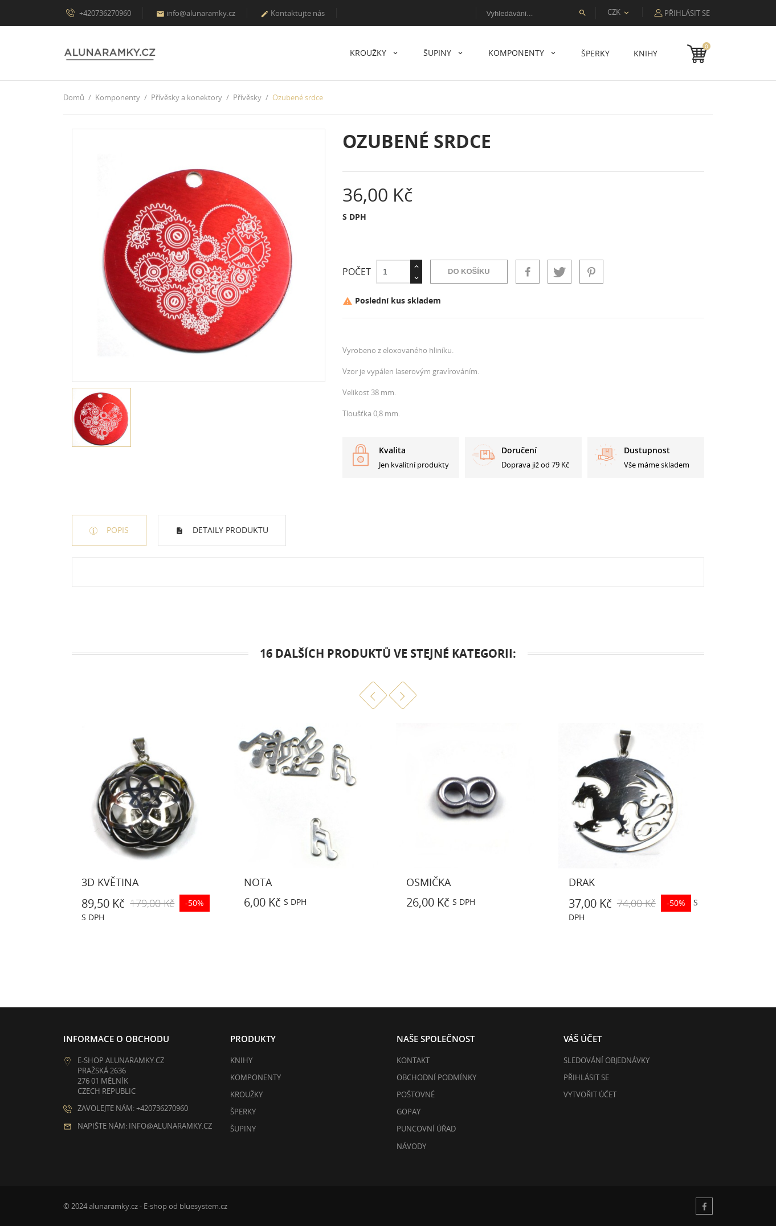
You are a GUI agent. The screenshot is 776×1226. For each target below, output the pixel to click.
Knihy (645, 53)
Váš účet (582, 1038)
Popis (116, 529)
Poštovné (416, 1094)
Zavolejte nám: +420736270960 (132, 1108)
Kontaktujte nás (292, 13)
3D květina (109, 882)
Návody (411, 1146)
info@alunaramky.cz (195, 13)
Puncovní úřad (426, 1129)
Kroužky (369, 52)
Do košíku (469, 271)
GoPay (408, 1111)
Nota (258, 882)
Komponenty (517, 52)
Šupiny (438, 52)
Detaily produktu (229, 529)
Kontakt (413, 1060)
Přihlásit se (586, 1077)
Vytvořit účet (589, 1094)
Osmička (428, 882)
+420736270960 (98, 12)
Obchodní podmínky (436, 1077)
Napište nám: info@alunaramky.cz (144, 1126)
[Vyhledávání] (536, 13)
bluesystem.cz (203, 1206)
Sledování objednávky (606, 1060)
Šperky (595, 53)
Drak (582, 882)
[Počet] (393, 272)
